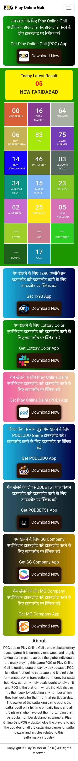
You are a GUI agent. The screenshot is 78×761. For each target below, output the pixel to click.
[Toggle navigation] (69, 8)
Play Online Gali (23, 8)
